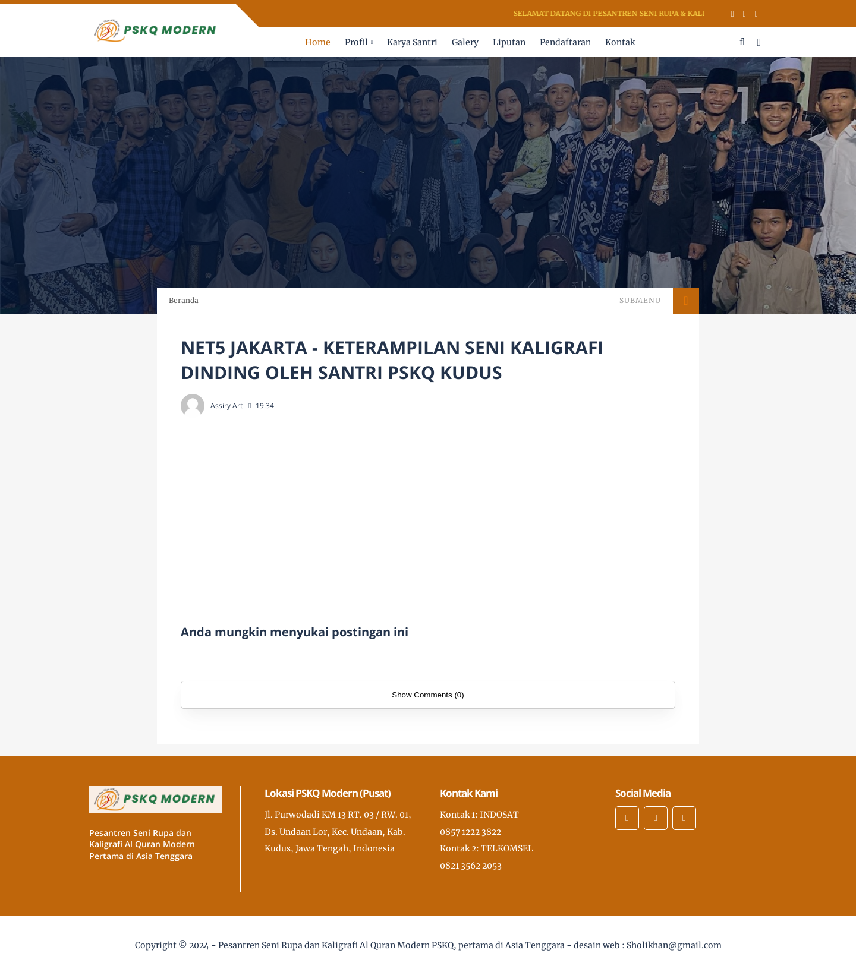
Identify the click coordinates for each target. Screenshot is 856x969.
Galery (465, 42)
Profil (356, 42)
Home (318, 42)
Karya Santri (412, 42)
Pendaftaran (565, 42)
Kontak (620, 42)
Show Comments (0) (428, 694)
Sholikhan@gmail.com (674, 945)
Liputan (509, 42)
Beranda (184, 300)
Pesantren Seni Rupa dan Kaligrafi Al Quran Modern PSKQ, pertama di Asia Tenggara (391, 945)
